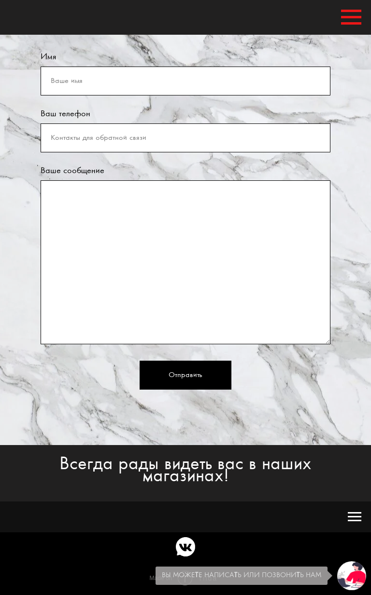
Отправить (185, 375)
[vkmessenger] (185, 546)
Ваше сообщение (72, 170)
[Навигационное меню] (351, 17)
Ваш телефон (65, 113)
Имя (49, 57)
